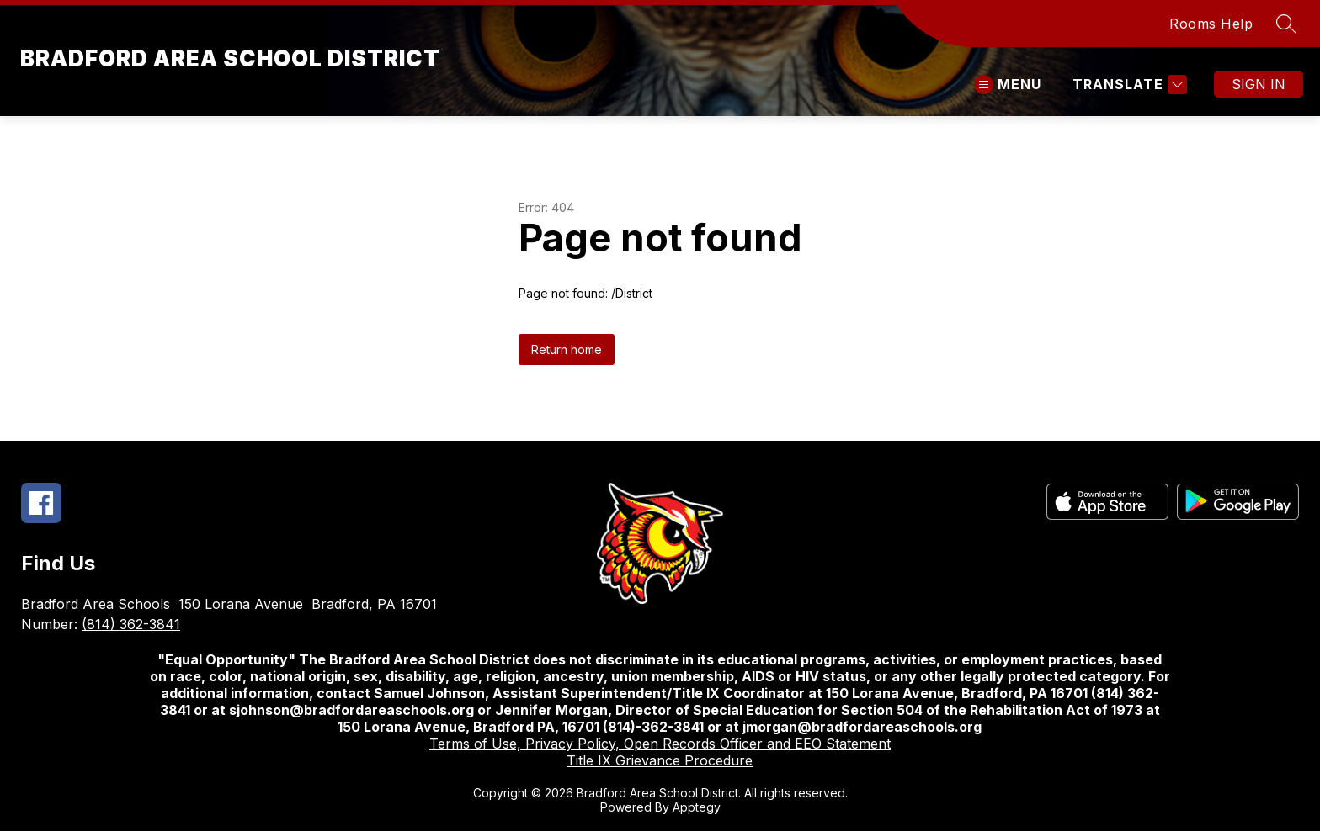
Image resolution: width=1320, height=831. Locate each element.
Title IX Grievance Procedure (660, 760)
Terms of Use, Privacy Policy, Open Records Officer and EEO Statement (660, 743)
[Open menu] (1007, 84)
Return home (566, 349)
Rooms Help (1211, 23)
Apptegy (697, 807)
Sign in (1258, 84)
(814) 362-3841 (131, 624)
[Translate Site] (1127, 84)
